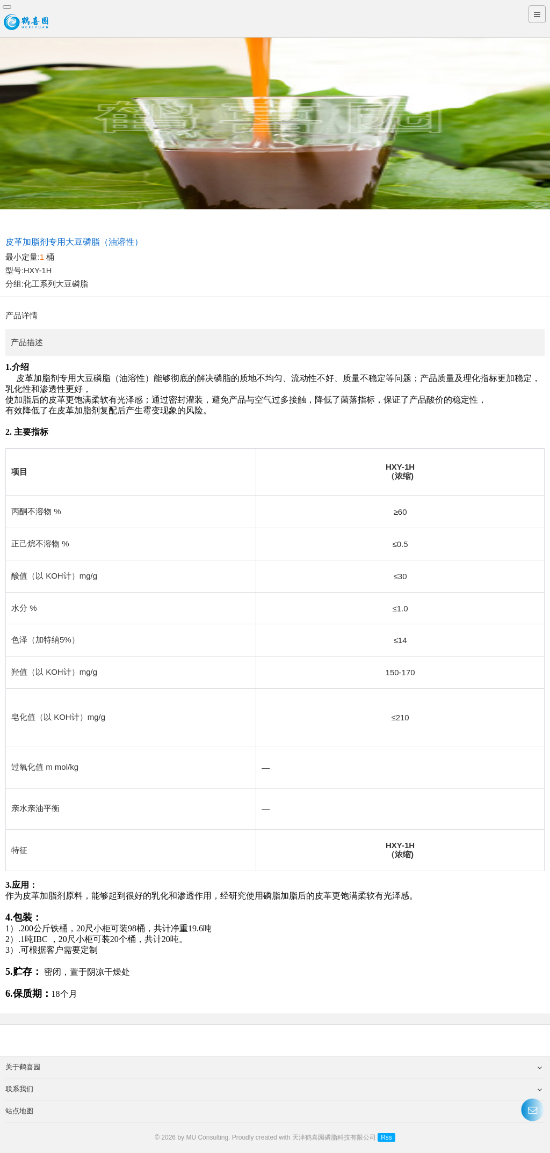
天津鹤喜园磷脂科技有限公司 (334, 1137)
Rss (386, 1137)
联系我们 (273, 1089)
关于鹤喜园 (273, 1067)
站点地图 (273, 1111)
